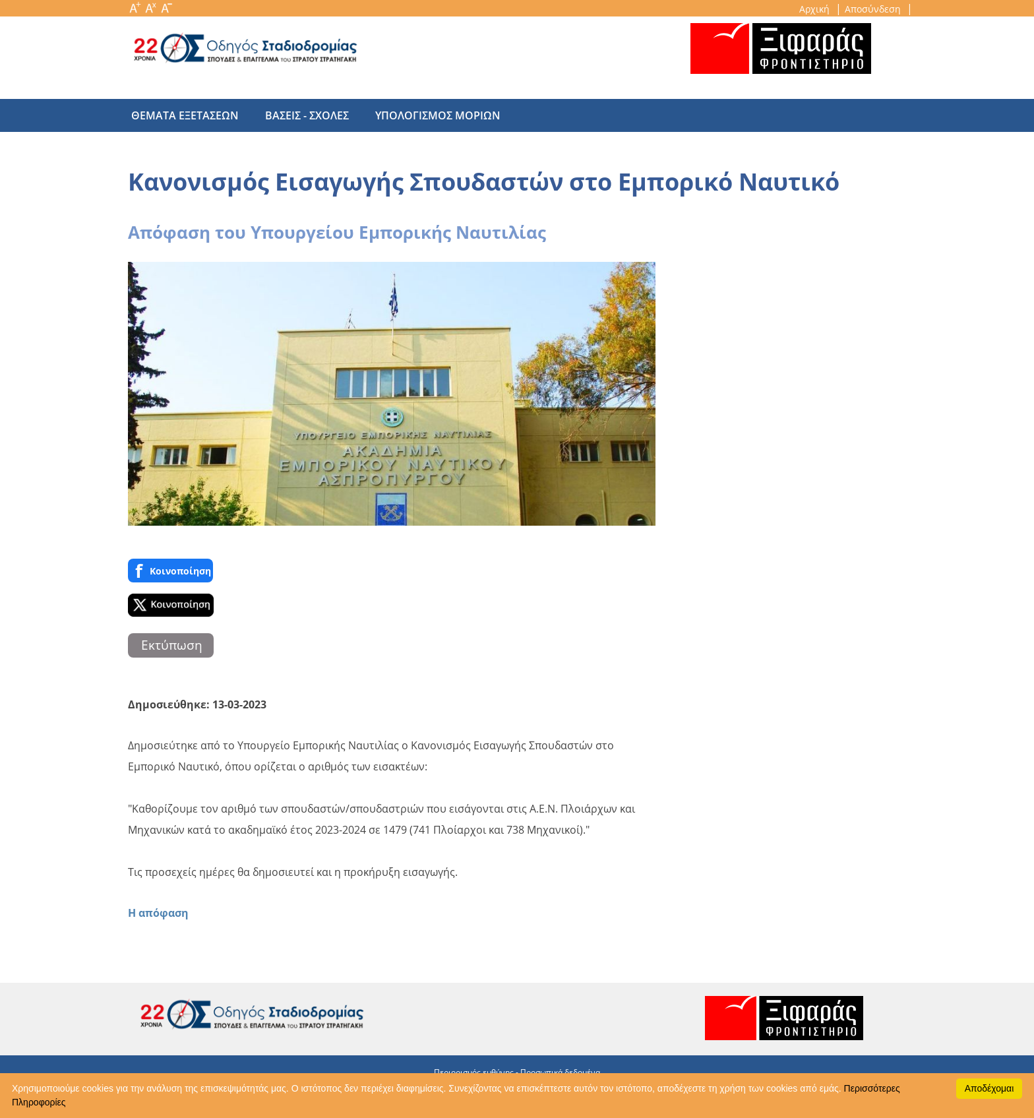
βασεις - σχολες (300, 115)
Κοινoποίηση (170, 570)
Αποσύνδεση (874, 9)
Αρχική (815, 9)
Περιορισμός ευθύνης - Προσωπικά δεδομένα (517, 1072)
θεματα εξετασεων (185, 115)
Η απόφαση (158, 913)
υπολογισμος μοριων (424, 115)
